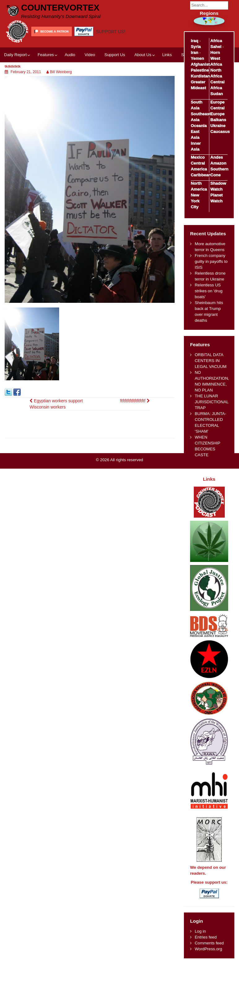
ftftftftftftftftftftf (135, 400)
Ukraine (217, 125)
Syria (196, 46)
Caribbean (201, 175)
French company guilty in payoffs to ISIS (211, 261)
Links (167, 54)
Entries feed (206, 937)
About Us (142, 54)
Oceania (199, 125)
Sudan (216, 93)
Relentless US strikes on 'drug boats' (209, 291)
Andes (216, 157)
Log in (200, 931)
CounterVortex (60, 7)
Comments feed (209, 943)
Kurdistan (200, 76)
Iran (194, 52)
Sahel (215, 46)
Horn (215, 52)
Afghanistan (203, 64)
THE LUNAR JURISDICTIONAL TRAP (211, 402)
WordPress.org (208, 949)
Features (45, 54)
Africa (216, 40)
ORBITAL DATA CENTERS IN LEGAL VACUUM (211, 360)
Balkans (218, 119)
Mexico (198, 157)
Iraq (194, 40)
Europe (217, 102)
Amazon (218, 163)
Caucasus (220, 131)
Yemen (197, 58)
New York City (195, 201)
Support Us (114, 54)
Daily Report (15, 54)
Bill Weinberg (61, 72)
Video (90, 54)
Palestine (200, 70)
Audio (70, 54)
